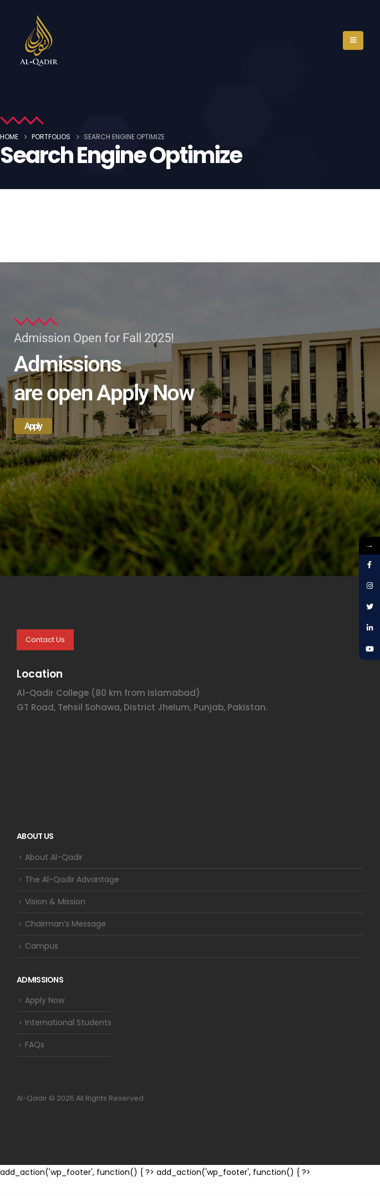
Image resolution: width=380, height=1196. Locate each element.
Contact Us (45, 639)
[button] (353, 40)
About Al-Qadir (54, 857)
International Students (68, 1022)
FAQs (34, 1044)
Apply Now (44, 1000)
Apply (33, 426)
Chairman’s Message (65, 923)
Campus (41, 945)
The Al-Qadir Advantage (72, 879)
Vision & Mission (55, 901)
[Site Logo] (39, 40)
